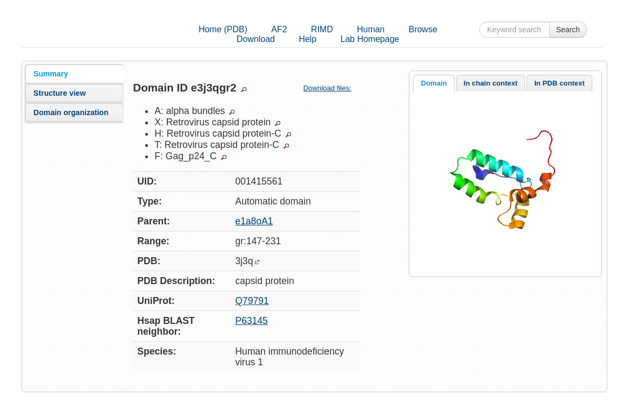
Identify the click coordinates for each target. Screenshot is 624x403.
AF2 (279, 29)
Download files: (331, 88)
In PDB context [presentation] (559, 83)
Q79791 (252, 300)
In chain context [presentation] (490, 83)
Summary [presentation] (50, 73)
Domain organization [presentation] (70, 112)
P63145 (251, 320)
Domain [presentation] (433, 83)
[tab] (74, 74)
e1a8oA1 (254, 221)
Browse (422, 29)
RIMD (322, 29)
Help (307, 39)
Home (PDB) (222, 29)
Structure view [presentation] (59, 93)
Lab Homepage (370, 39)
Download (256, 39)
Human (371, 29)
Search (568, 29)
